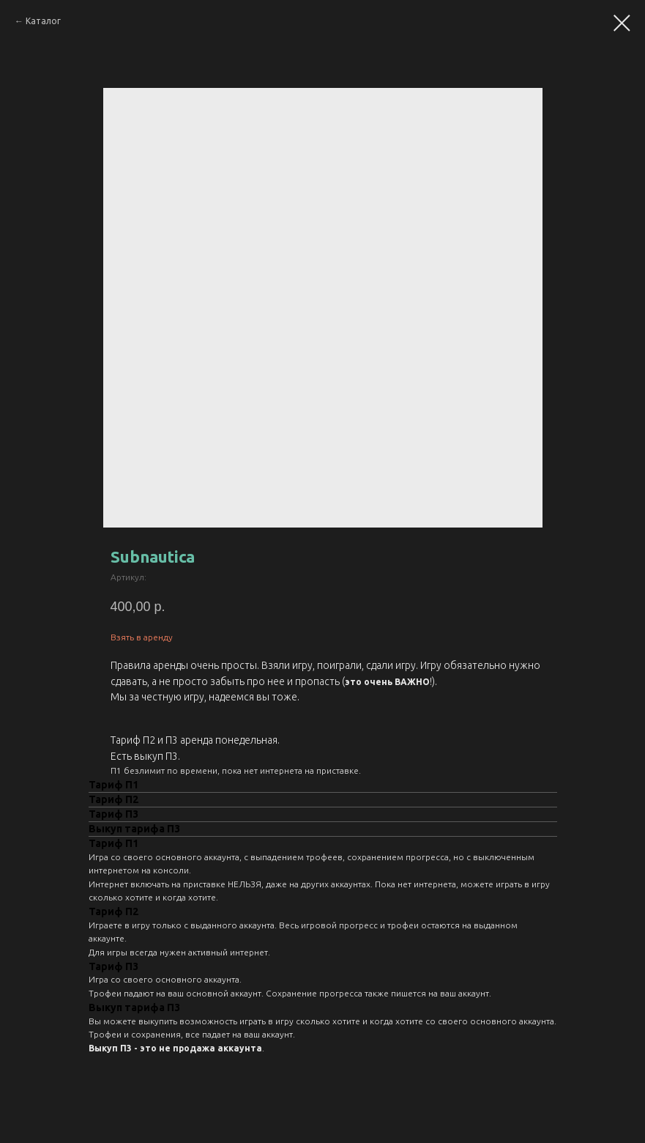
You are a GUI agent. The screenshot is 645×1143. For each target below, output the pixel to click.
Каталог (43, 21)
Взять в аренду (142, 637)
